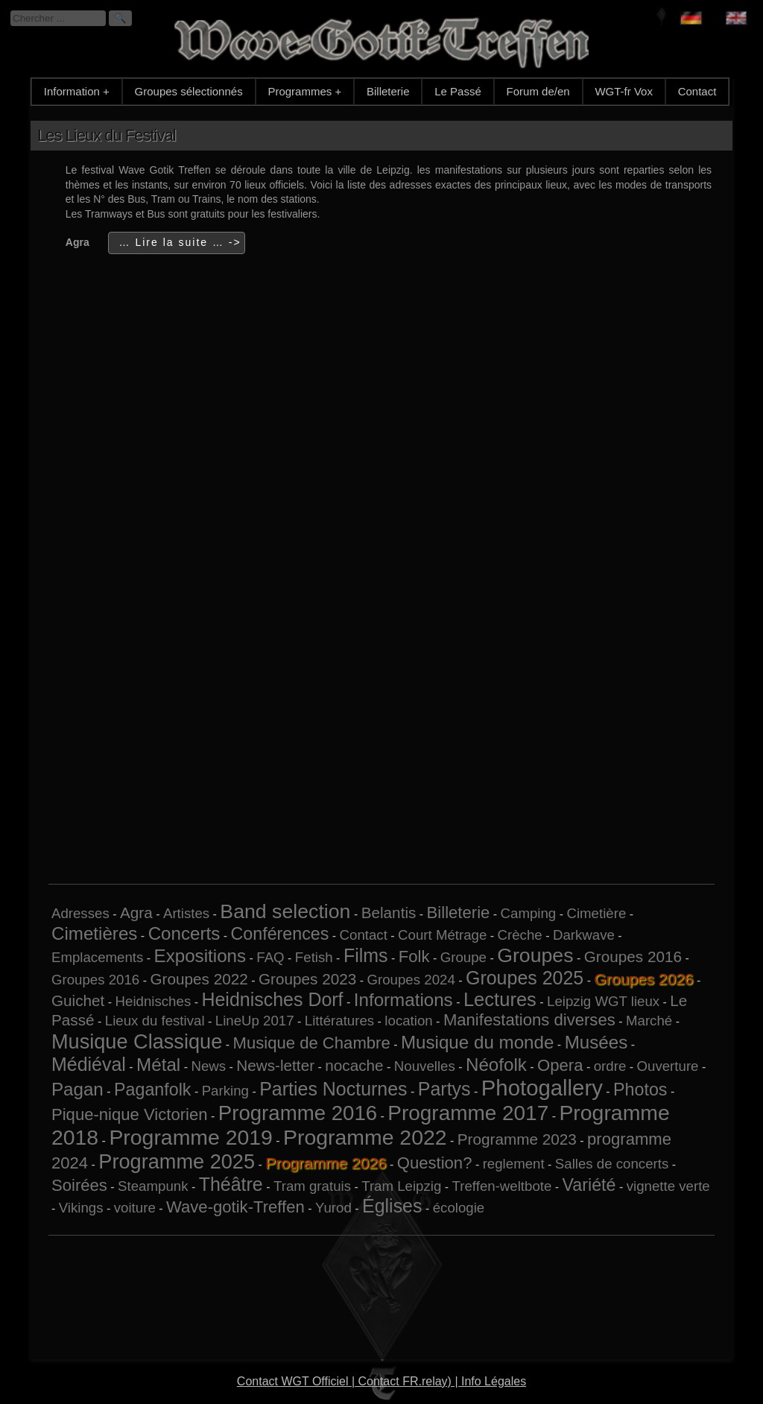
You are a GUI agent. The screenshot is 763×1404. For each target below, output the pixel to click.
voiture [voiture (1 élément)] (135, 1207)
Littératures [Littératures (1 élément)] (339, 1020)
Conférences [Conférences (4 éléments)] (280, 933)
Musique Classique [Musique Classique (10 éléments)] (136, 1041)
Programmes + (304, 91)
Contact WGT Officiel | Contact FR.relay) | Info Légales (381, 1381)
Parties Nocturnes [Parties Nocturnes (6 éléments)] (333, 1088)
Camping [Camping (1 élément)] (529, 913)
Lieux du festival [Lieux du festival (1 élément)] (155, 1020)
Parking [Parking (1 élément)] (225, 1090)
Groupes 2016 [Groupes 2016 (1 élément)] (95, 979)
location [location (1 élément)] (408, 1020)
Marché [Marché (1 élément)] (649, 1020)
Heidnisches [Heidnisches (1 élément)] (153, 1001)
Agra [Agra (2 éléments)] (136, 912)
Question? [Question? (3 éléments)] (434, 1163)
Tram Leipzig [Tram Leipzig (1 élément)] (401, 1186)
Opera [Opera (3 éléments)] (560, 1065)
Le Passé (457, 91)
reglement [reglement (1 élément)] (514, 1163)
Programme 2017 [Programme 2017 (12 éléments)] (467, 1113)
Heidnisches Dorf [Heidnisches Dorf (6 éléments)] (272, 999)
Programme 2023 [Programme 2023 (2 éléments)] (517, 1139)
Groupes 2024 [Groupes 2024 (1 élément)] (411, 979)
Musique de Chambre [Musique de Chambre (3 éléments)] (311, 1043)
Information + (77, 91)
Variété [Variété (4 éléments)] (589, 1185)
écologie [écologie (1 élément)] (459, 1207)
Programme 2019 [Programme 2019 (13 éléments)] (190, 1137)
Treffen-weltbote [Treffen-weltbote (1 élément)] (502, 1186)
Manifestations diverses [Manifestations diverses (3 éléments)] (529, 1020)
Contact (697, 91)
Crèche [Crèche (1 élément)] (520, 935)
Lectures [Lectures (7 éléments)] (499, 999)
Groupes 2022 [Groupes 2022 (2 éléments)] (198, 978)
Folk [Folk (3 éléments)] (414, 956)
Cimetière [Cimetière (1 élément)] (596, 913)
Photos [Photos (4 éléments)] (640, 1089)
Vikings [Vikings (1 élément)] (81, 1207)
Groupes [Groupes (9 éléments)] (535, 955)
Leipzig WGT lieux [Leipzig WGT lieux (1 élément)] (603, 1001)
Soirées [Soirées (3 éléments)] (79, 1185)
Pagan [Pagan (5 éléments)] (77, 1089)
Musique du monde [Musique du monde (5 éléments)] (477, 1042)
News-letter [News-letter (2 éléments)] (275, 1065)
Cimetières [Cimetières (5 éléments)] (94, 933)
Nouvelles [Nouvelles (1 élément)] (424, 1066)
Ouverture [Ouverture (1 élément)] (668, 1066)
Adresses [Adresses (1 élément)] (80, 913)
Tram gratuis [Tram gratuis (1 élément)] (312, 1186)
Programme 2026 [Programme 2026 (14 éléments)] (325, 1162)
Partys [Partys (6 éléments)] (444, 1088)
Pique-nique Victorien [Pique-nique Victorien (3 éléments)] (129, 1114)
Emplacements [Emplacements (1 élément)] (97, 957)
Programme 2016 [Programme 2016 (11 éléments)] (297, 1113)
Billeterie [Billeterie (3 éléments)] (458, 912)
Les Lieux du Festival (106, 135)
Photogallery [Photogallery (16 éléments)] (542, 1087)
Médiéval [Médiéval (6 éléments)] (88, 1064)
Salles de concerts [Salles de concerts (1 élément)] (611, 1163)
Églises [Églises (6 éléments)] (392, 1205)
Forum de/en (538, 91)
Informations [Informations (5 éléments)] (403, 1000)
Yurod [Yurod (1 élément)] (333, 1207)
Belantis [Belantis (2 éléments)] (389, 912)
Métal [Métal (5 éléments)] (158, 1064)
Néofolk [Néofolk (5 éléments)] (496, 1064)
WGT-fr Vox (624, 91)
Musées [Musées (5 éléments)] (596, 1042)
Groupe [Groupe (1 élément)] (463, 957)
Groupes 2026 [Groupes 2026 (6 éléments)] (643, 978)
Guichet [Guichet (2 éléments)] (77, 1000)
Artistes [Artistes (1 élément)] (186, 913)
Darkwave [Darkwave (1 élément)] (584, 935)
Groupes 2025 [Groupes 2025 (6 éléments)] (524, 977)
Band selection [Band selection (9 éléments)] (285, 911)
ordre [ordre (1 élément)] (610, 1066)
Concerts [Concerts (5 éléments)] (184, 933)
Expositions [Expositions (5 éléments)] (200, 956)
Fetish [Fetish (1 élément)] (314, 957)
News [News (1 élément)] (208, 1066)
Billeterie (388, 91)
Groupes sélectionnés (189, 91)
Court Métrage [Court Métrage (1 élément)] (442, 935)
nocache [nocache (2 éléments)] (354, 1065)
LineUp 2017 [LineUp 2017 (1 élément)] (254, 1020)
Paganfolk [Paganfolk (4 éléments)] (152, 1089)
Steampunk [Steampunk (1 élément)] (153, 1186)
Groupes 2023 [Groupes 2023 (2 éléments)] (307, 978)
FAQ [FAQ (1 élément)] (270, 957)
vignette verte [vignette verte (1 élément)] (668, 1186)
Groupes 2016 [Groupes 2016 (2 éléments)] (633, 956)
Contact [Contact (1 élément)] (363, 935)
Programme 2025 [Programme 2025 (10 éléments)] (176, 1161)
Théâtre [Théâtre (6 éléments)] (231, 1184)
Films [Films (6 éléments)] (365, 955)
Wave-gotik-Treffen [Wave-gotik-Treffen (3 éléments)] (235, 1207)
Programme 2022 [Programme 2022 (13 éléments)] (364, 1137)
